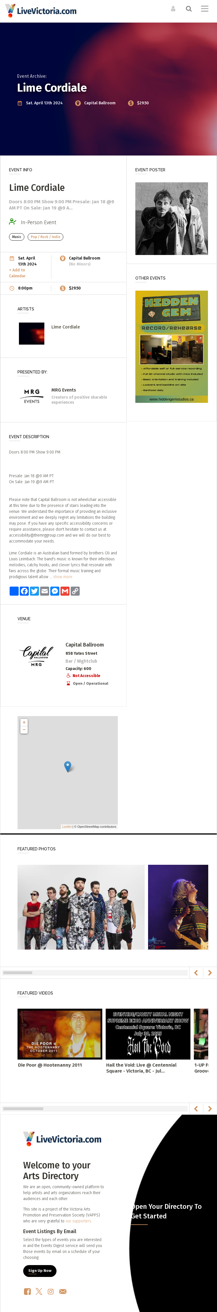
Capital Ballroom (100, 103)
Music (16, 237)
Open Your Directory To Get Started (166, 1211)
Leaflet (66, 826)
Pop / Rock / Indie (45, 237)
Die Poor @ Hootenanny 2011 (50, 1065)
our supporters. (79, 1221)
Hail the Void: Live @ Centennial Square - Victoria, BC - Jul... (141, 1068)
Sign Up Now (39, 1270)
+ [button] (24, 722)
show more (62, 576)
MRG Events (63, 390)
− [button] (24, 730)
